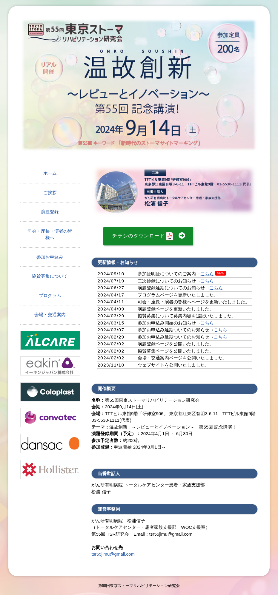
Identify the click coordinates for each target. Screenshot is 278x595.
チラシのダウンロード (143, 236)
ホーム (50, 173)
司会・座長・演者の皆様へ (49, 234)
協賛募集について (50, 276)
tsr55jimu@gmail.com (112, 554)
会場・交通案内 (50, 314)
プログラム (50, 295)
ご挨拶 (50, 192)
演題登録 (50, 211)
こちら (207, 273)
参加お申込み (49, 256)
